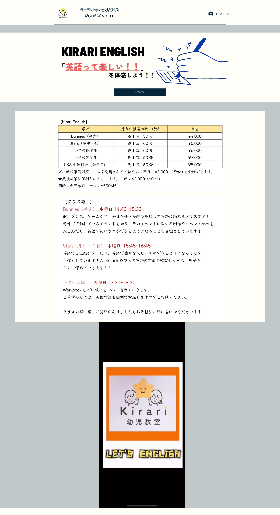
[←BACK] (140, 92)
